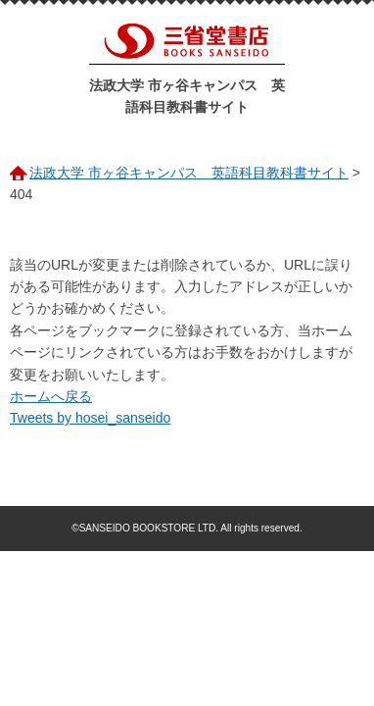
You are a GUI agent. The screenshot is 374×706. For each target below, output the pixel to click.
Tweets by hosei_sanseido (90, 418)
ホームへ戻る (51, 396)
